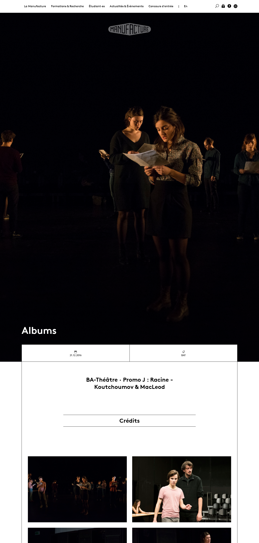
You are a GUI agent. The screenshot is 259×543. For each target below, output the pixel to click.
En (185, 6)
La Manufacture (35, 6)
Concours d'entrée (161, 6)
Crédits (129, 420)
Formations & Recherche (67, 6)
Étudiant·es (97, 6)
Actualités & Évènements (127, 6)
